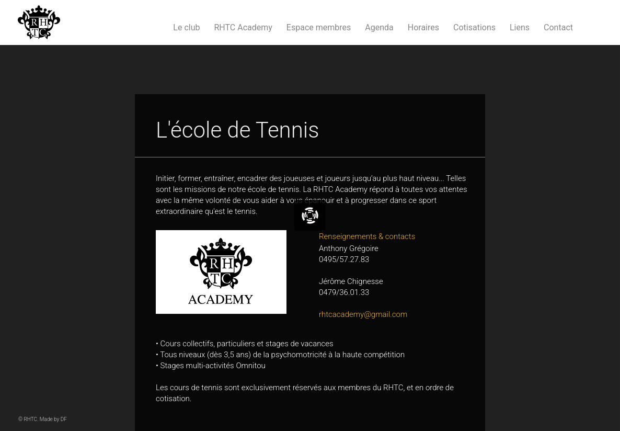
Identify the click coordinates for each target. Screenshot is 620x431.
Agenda (379, 27)
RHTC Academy (243, 27)
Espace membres (318, 27)
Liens (520, 27)
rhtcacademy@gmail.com (363, 314)
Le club (186, 27)
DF (64, 419)
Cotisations (474, 27)
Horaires (423, 27)
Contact (558, 27)
